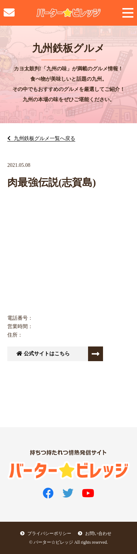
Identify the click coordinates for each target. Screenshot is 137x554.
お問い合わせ (94, 533)
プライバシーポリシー (45, 533)
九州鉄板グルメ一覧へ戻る (43, 138)
